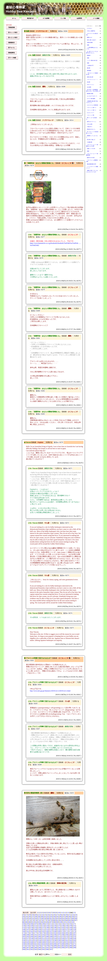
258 (24, 944)
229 (74, 938)
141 (59, 927)
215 (74, 936)
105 (27, 924)
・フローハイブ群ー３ (91, 107)
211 (59, 936)
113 (58, 924)
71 (26, 920)
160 (24, 931)
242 (70, 940)
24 (48, 915)
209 (51, 936)
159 (74, 929)
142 (63, 927)
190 (31, 935)
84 (66, 920)
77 (45, 920)
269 (66, 944)
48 (66, 916)
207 (43, 936)
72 (29, 920)
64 (60, 918)
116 (70, 924)
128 (62, 926)
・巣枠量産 (88, 70)
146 (24, 929)
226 (63, 938)
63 (57, 918)
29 (63, 915)
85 (70, 920)
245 (27, 942)
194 (47, 935)
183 (59, 933)
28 (60, 915)
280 (55, 946)
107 (35, 924)
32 (73, 915)
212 (63, 936)
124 (47, 926)
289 (35, 947)
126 (55, 926)
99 (57, 922)
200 (70, 935)
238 (55, 940)
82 (60, 920)
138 (47, 927)
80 (54, 920)
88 (23, 922)
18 (29, 915)
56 (36, 918)
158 (70, 929)
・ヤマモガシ (89, 28)
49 (70, 916)
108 (39, 924)
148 (31, 929)
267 (59, 944)
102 (68, 922)
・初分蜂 (88, 82)
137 (43, 927)
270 (70, 944)
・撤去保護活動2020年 (91, 164)
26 (54, 915)
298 (70, 947)
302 (31, 949)
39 (39, 916)
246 (31, 942)
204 (31, 936)
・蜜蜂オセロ (89, 37)
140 (55, 927)
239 (59, 940)
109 (43, 924)
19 (33, 915)
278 (47, 946)
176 (31, 933)
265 (51, 944)
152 (47, 929)
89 (26, 922)
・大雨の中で (89, 126)
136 (39, 927)
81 (57, 920)
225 (59, 938)
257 (74, 942)
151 (43, 929)
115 (66, 924)
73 (33, 920)
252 (55, 942)
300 (24, 949)
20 (36, 915)
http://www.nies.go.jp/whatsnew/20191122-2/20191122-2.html (50, 691)
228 (70, 938)
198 (63, 935)
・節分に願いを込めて (91, 39)
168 (55, 931)
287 (27, 947)
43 (51, 916)
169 (59, 931)
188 (24, 935)
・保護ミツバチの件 (90, 148)
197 (59, 935)
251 (51, 942)
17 (26, 915)
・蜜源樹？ (88, 55)
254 (63, 942)
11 (62, 912)
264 (47, 944)
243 (74, 940)
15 (74, 912)
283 (66, 946)
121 (35, 926)
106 (31, 924)
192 (39, 935)
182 (55, 933)
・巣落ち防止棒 (89, 77)
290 (39, 947)
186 (70, 933)
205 (35, 936)
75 (39, 920)
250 (47, 942)
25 (51, 915)
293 (51, 947)
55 (33, 918)
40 (42, 916)
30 (66, 915)
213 (66, 936)
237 (51, 940)
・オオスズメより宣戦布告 (92, 105)
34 (23, 916)
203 (27, 936)
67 (70, 918)
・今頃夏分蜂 (89, 142)
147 (27, 929)
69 (76, 918)
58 (42, 918)
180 (47, 933)
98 (54, 922)
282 (63, 946)
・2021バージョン (90, 84)
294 (55, 947)
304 (39, 949)
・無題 (87, 45)
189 (27, 935)
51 (76, 916)
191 (35, 935)
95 (45, 922)
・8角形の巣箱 (89, 42)
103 (72, 922)
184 (63, 933)
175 (27, 933)
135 (35, 927)
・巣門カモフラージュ (91, 121)
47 (63, 916)
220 (39, 938)
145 (74, 927)
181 (51, 933)
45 (57, 916)
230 (24, 940)
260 (31, 944)
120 (31, 926)
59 (45, 918)
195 (51, 935)
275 (35, 946)
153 (51, 929)
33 (76, 915)
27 (57, 915)
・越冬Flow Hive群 (90, 157)
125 (51, 926)
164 (39, 931)
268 (63, 944)
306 (47, 949)
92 (36, 922)
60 (48, 918)
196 (55, 935)
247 (35, 942)
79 (51, 920)
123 (43, 926)
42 (48, 916)
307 (51, 949)
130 (70, 926)
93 (39, 922)
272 (24, 946)
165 (43, 931)
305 (43, 949)
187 (74, 933)
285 (74, 946)
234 (39, 940)
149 (35, 929)
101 (65, 922)
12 (65, 912)
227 (66, 938)
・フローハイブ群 (90, 115)
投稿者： (33, 31)
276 (39, 946)
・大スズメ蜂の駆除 (90, 98)
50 (73, 916)
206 (39, 936)
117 (74, 924)
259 (27, 944)
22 (42, 915)
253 (59, 942)
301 (27, 949)
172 (70, 931)
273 (27, 946)
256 (70, 942)
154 (55, 929)
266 (55, 944)
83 (63, 920)
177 (35, 933)
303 (35, 949)
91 (33, 922)
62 (54, 918)
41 (45, 916)
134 (31, 927)
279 (51, 946)
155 (59, 929)
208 (47, 936)
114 (62, 924)
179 (43, 933)
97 (51, 922)
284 (70, 946)
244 (24, 942)
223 (51, 938)
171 (66, 931)
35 (26, 916)
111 (51, 924)
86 (73, 920)
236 (47, 940)
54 (29, 918)
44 (54, 916)
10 (59, 912)
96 (48, 922)
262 (39, 944)
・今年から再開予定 (90, 31)
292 (47, 947)
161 (27, 931)
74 (36, 920)
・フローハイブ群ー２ (91, 110)
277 (43, 946)
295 (59, 947)
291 (43, 947)
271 (74, 944)
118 (24, 926)
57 (39, 918)
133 (27, 927)
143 (66, 927)
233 (35, 940)
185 (66, 933)
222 (47, 938)
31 (70, 915)
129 (66, 926)
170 (63, 931)
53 (26, 918)
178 (39, 933)
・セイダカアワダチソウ (91, 96)
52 (23, 918)
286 (24, 947)
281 (59, 946)
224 (55, 938)
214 (70, 936)
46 (60, 916)
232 (31, 940)
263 (43, 944)
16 (23, 915)
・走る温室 (88, 87)
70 (23, 920)
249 (43, 942)
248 (39, 942)
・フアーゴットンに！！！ (92, 79)
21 (39, 915)
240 (63, 940)
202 (24, 936)
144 (70, 927)
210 (55, 936)
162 (31, 931)
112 (55, 924)
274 (31, 946)
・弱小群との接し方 (90, 139)
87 (76, 920)
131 (74, 926)
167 (51, 931)
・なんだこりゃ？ (90, 112)
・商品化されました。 (91, 129)
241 (66, 940)
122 (39, 926)
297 (66, 947)
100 (61, 922)
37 (33, 916)
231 (27, 940)
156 (63, 929)
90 (29, 922)
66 (66, 918)
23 (45, 915)
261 (35, 944)
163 (35, 931)
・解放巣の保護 (89, 93)
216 (24, 938)
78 (48, 920)
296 (63, 947)
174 (24, 933)
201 (74, 935)
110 (47, 924)
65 (63, 918)
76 (42, 920)
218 (31, 938)
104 (24, 924)
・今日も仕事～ (89, 124)
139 (51, 927)
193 (43, 935)
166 (47, 931)
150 (39, 929)
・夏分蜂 (88, 68)
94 (42, 922)
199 (66, 935)
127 (59, 926)
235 (43, 940)
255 (66, 942)
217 (27, 938)
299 (74, 947)
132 (24, 927)
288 (31, 947)
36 (29, 916)
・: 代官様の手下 (90, 65)
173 (74, 931)
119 (27, 926)
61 (51, 918)
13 (68, 912)
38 (36, 916)
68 (73, 918)
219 (35, 938)
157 (66, 929)
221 (43, 938)
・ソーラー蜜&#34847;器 (91, 60)
